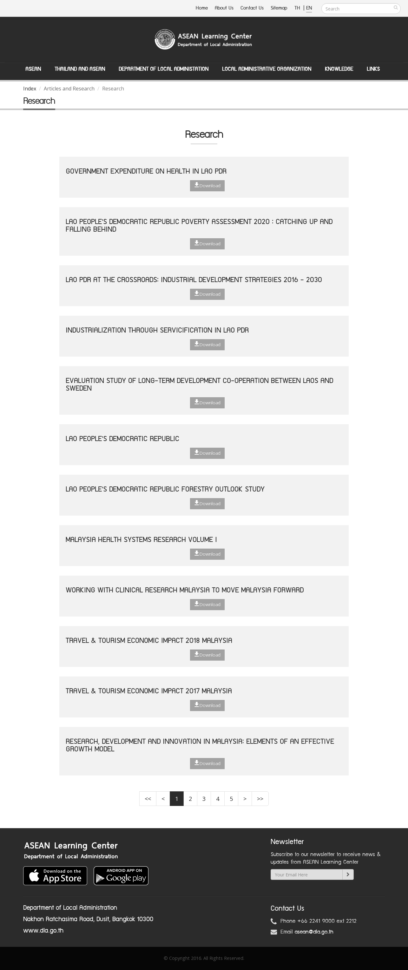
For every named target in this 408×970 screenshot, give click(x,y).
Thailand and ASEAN (80, 69)
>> (260, 798)
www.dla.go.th (43, 930)
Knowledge (339, 69)
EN (309, 8)
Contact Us (252, 8)
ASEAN (33, 69)
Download (207, 185)
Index (29, 88)
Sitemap (279, 8)
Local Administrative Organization (266, 69)
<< (148, 798)
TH (298, 8)
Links (373, 69)
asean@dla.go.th (314, 932)
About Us (224, 8)
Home (202, 8)
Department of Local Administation (163, 69)
